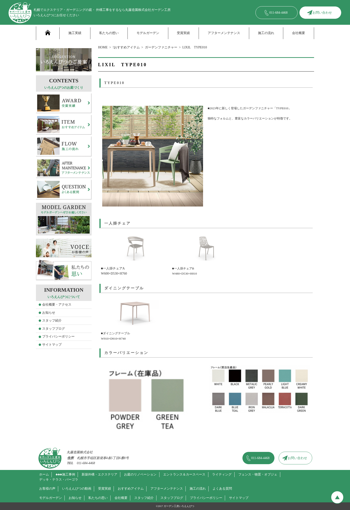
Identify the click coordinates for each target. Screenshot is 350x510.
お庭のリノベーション (140, 474)
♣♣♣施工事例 (65, 474)
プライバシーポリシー (58, 336)
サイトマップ (52, 344)
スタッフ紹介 (52, 320)
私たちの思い (98, 498)
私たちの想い (109, 33)
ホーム (44, 474)
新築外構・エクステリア (99, 474)
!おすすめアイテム (126, 47)
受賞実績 (183, 33)
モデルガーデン (148, 33)
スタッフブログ (53, 328)
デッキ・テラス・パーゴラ (58, 479)
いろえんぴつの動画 (76, 488)
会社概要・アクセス (56, 304)
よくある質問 (222, 488)
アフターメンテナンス (224, 33)
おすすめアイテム (131, 488)
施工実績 (74, 33)
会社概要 (298, 33)
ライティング (222, 474)
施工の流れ (266, 33)
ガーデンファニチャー (161, 47)
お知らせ (48, 312)
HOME (103, 47)
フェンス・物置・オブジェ (257, 474)
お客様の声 (47, 488)
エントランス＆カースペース (184, 474)
